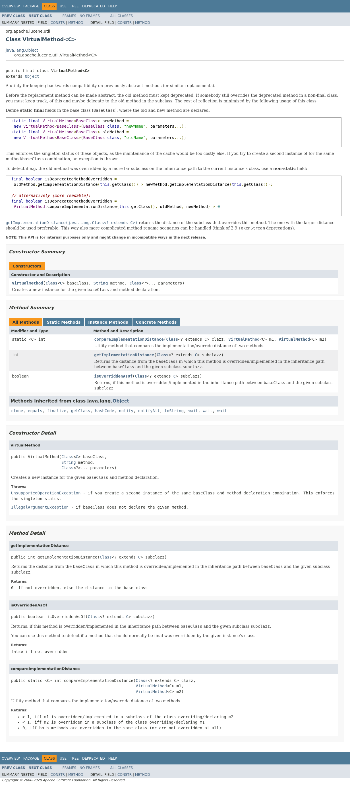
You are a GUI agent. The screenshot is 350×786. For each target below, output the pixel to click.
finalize (56, 410)
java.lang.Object (22, 50)
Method (75, 23)
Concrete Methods (156, 322)
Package (31, 6)
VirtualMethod (27, 283)
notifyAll (149, 410)
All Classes (121, 16)
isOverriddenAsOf (113, 376)
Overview (11, 6)
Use (63, 6)
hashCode (104, 410)
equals (35, 410)
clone (17, 410)
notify (126, 410)
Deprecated (93, 6)
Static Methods (63, 322)
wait (193, 410)
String (101, 283)
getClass (80, 410)
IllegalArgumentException (40, 507)
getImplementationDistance (124, 355)
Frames (69, 16)
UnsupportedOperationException (45, 493)
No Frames (90, 16)
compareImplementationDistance (128, 339)
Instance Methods (108, 322)
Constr (58, 23)
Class (51, 283)
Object (32, 76)
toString (174, 410)
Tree (74, 6)
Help (112, 6)
